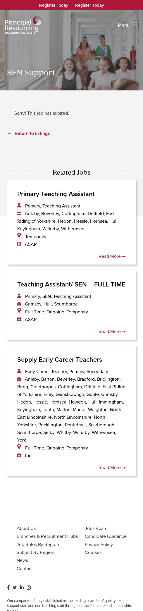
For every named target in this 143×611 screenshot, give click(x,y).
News (22, 560)
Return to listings (32, 133)
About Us (26, 528)
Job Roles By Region (38, 544)
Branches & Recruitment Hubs (47, 536)
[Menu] (128, 25)
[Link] (23, 25)
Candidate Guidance (106, 536)
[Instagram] (29, 587)
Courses (93, 552)
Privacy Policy (99, 544)
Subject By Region (35, 552)
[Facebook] (8, 587)
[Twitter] (15, 587)
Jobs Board (96, 528)
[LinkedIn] (22, 587)
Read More (112, 256)
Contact (25, 568)
